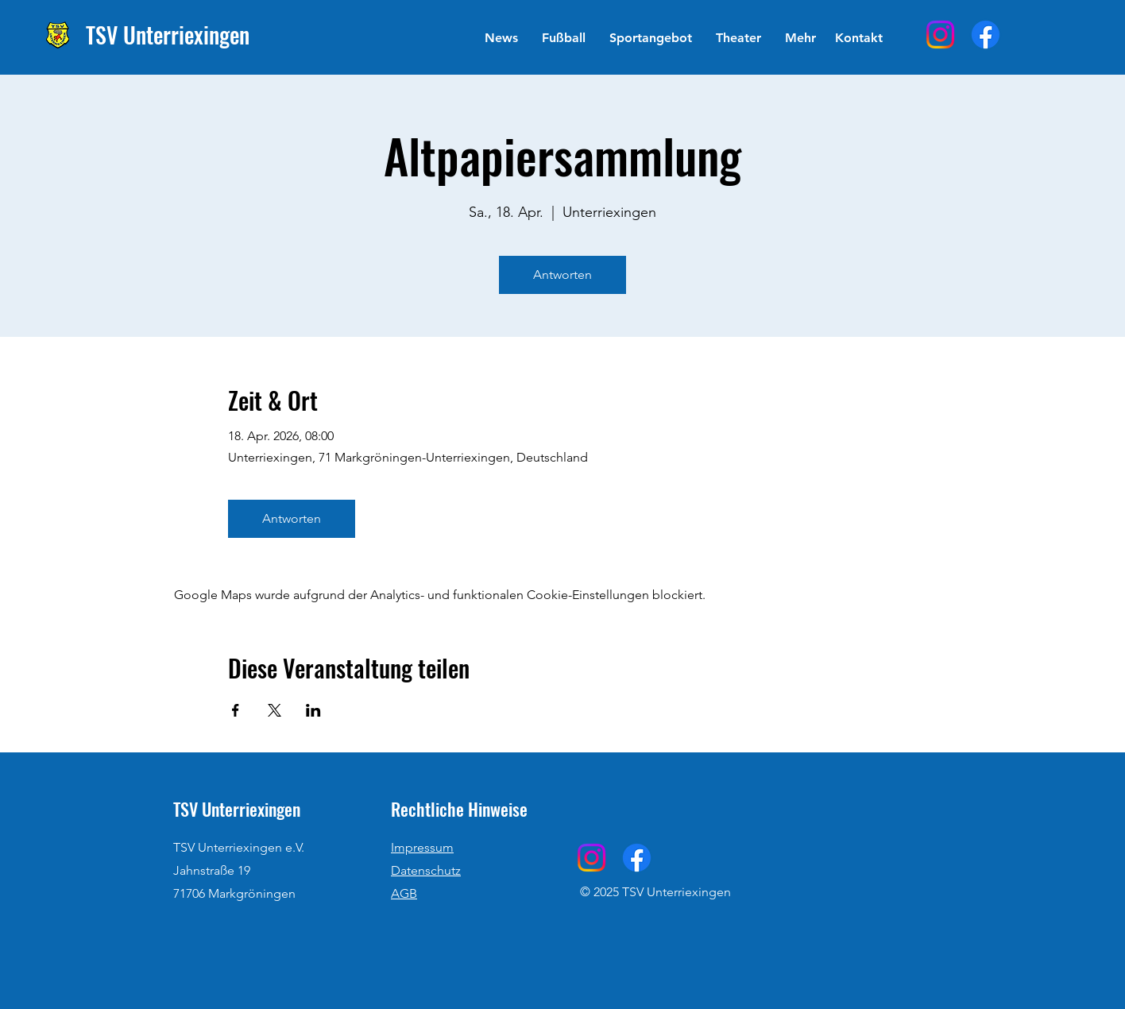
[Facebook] (985, 34)
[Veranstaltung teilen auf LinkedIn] (313, 710)
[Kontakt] (858, 38)
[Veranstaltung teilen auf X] (274, 710)
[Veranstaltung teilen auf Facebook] (235, 710)
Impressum (422, 847)
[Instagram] (940, 34)
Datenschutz (426, 870)
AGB (404, 893)
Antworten (562, 274)
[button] (563, 38)
